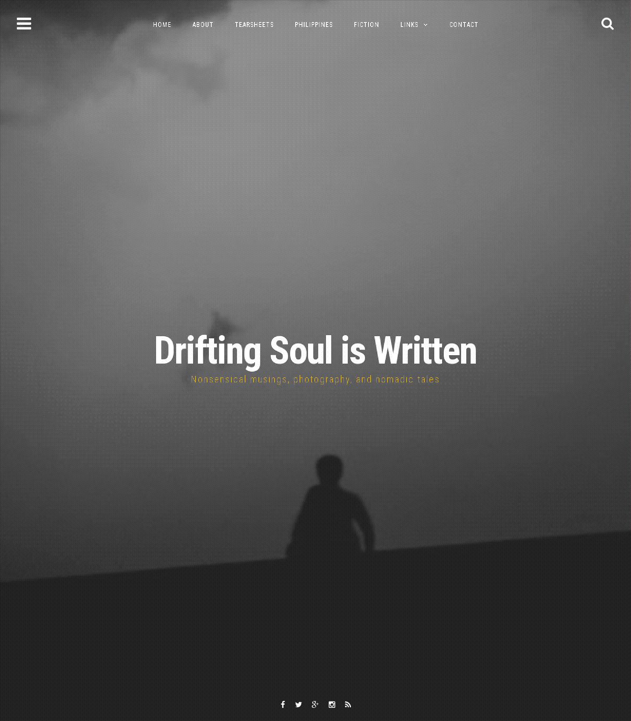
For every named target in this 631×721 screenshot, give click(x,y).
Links (409, 24)
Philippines (314, 24)
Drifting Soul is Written (315, 350)
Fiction (366, 24)
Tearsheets (254, 24)
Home (162, 24)
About (203, 24)
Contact (464, 24)
